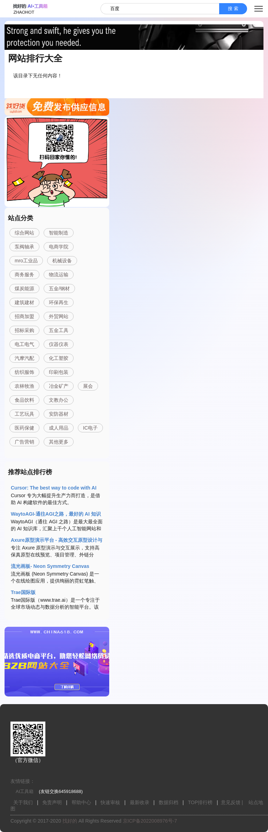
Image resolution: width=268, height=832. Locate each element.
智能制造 (58, 233)
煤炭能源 (24, 288)
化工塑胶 (58, 358)
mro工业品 (26, 260)
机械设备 (62, 260)
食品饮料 (24, 400)
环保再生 (58, 302)
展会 (88, 386)
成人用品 (58, 428)
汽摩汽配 (24, 358)
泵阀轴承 (24, 246)
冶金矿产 (58, 386)
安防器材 (58, 414)
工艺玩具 (24, 414)
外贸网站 (58, 316)
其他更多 (58, 442)
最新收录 (139, 802)
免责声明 (52, 802)
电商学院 (58, 246)
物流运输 (58, 274)
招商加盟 (24, 316)
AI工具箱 (25, 791)
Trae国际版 (23, 592)
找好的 (69, 821)
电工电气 (24, 344)
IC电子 (90, 428)
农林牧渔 (24, 386)
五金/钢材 (59, 288)
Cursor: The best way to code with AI (53, 488)
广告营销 (24, 442)
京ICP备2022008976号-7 (150, 821)
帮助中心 (81, 802)
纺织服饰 (24, 372)
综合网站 (24, 233)
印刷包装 (58, 372)
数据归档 (168, 802)
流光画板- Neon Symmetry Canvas (50, 566)
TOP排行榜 (200, 802)
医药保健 (24, 428)
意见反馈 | (232, 802)
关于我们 (23, 802)
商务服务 (24, 274)
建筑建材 (24, 302)
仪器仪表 (58, 344)
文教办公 (58, 400)
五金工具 (58, 330)
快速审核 (110, 802)
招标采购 (24, 330)
